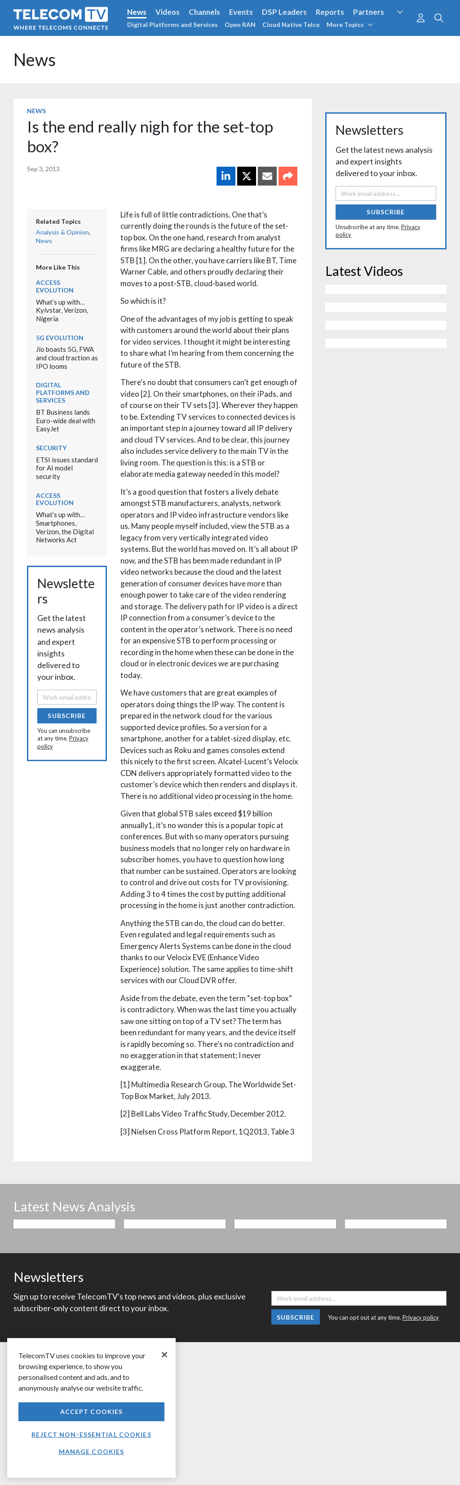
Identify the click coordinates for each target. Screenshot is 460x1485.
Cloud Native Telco (291, 24)
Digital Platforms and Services (172, 24)
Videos (167, 12)
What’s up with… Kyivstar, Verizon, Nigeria (62, 310)
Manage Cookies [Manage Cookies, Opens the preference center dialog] (91, 1451)
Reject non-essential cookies (91, 1434)
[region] (91, 1408)
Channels (204, 12)
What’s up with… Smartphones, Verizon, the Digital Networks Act (65, 527)
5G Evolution (60, 337)
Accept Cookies (91, 1411)
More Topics (350, 24)
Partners (368, 12)
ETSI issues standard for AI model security (67, 468)
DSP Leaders (284, 12)
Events (241, 12)
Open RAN (240, 24)
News (136, 12)
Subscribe (67, 715)
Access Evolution (55, 286)
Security (51, 448)
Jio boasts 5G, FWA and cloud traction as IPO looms (67, 357)
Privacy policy (420, 1317)
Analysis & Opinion (62, 232)
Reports (330, 12)
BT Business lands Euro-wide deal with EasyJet (65, 420)
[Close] (164, 1355)
